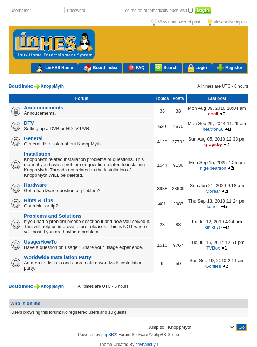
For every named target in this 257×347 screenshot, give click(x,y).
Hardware (35, 185)
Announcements (43, 107)
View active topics (227, 22)
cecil (213, 113)
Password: (77, 10)
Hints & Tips (38, 200)
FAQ (136, 68)
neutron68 (213, 129)
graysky (213, 144)
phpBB (107, 334)
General (33, 138)
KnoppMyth (52, 86)
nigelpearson (213, 168)
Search (166, 68)
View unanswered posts (176, 22)
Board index (100, 68)
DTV (29, 123)
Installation (37, 154)
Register (229, 67)
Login (197, 68)
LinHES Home (54, 68)
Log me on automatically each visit (155, 10)
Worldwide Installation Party (57, 257)
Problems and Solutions (53, 216)
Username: (21, 10)
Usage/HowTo (40, 242)
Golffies (213, 266)
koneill (213, 206)
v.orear (213, 191)
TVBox (213, 248)
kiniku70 (213, 227)
